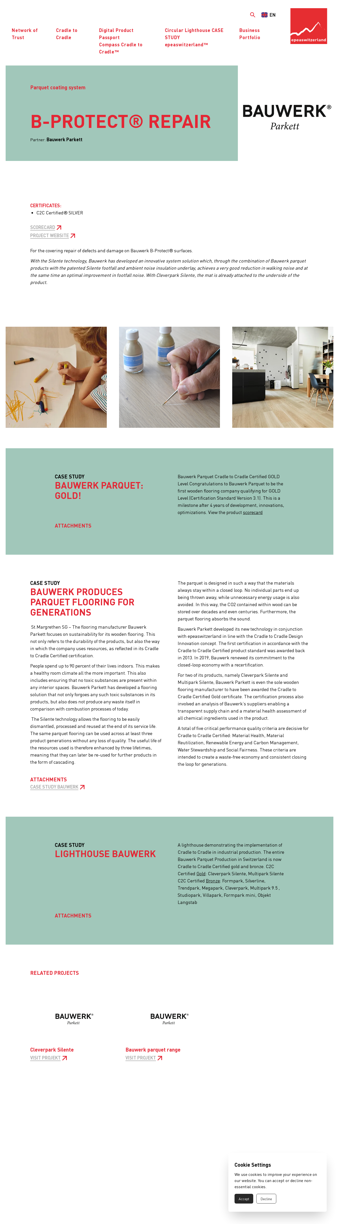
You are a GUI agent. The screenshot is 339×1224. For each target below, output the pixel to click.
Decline (266, 1198)
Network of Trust (25, 33)
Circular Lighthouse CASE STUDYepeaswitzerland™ (194, 37)
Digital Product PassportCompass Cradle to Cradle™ (121, 40)
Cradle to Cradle (67, 33)
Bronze (213, 880)
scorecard (253, 512)
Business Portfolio (249, 33)
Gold (201, 873)
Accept (244, 1198)
